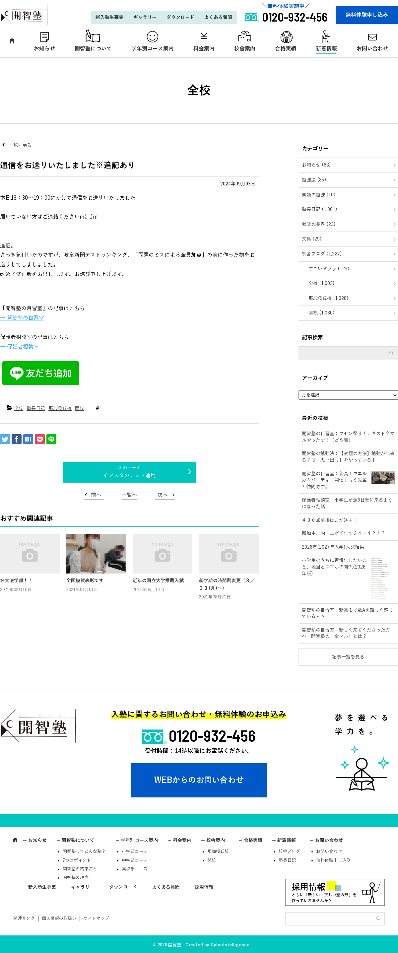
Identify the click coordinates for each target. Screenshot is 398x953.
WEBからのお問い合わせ (199, 780)
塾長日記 (36, 408)
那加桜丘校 (60, 408)
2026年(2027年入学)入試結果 (333, 547)
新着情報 (326, 49)
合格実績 (285, 49)
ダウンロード (180, 17)
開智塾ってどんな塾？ (84, 851)
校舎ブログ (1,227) (322, 253)
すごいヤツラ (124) (329, 268)
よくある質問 (218, 17)
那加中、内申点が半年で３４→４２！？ (343, 533)
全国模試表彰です (84, 580)
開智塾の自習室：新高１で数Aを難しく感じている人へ (347, 613)
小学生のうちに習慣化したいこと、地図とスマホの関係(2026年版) (334, 567)
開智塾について (93, 49)
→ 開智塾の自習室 (22, 318)
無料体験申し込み (367, 15)
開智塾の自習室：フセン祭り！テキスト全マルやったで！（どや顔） (348, 437)
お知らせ (44, 49)
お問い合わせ (329, 840)
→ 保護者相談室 (19, 347)
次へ (162, 495)
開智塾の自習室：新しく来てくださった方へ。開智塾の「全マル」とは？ (346, 633)
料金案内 (204, 49)
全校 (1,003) (321, 283)
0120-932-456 (212, 735)
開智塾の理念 (76, 877)
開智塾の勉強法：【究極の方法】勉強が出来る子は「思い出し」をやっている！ (348, 457)
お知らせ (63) (316, 165)
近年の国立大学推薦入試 (158, 580)
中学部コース (135, 860)
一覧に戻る (20, 145)
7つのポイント (77, 860)
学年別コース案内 (152, 49)
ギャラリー (145, 17)
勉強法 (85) (314, 179)
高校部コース (135, 869)
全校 (18, 408)
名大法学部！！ (16, 580)
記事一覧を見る (348, 656)
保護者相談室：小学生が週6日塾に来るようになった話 (347, 503)
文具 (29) (312, 239)
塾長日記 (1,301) (319, 209)
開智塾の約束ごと (80, 869)
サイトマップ (96, 918)
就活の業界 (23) (319, 224)
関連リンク (24, 918)
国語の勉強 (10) (319, 194)
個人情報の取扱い (59, 918)
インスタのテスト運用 (129, 476)
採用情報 (204, 887)
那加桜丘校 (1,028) (328, 298)
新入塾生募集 (109, 17)
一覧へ (129, 495)
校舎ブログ (289, 851)
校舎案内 (244, 49)
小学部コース (135, 851)
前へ (96, 495)
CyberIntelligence (230, 945)
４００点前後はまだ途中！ (330, 520)
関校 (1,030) (321, 312)
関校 (79, 408)
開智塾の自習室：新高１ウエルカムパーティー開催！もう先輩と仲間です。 (334, 480)
